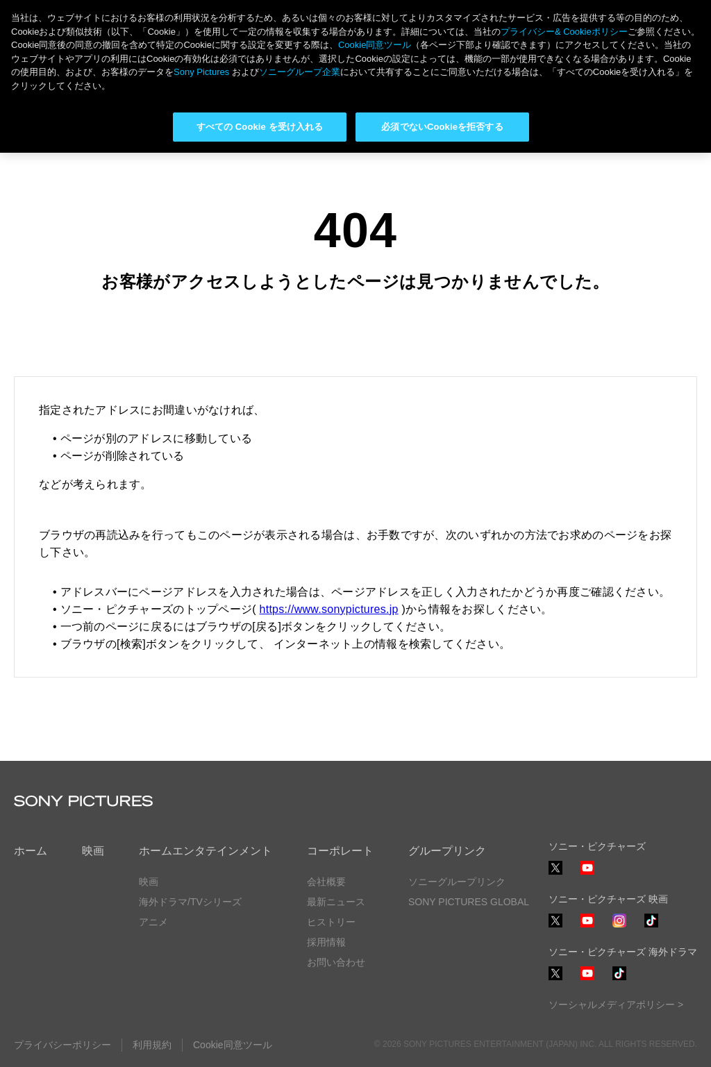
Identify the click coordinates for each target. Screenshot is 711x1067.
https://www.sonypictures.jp (329, 609)
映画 (93, 851)
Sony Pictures (201, 72)
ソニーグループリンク (456, 881)
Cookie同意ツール (232, 1044)
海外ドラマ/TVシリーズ (190, 901)
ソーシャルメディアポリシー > (616, 1004)
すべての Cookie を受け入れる (260, 126)
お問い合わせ (336, 962)
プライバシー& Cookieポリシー (564, 31)
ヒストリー (331, 921)
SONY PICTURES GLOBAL (468, 901)
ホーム (30, 851)
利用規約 (152, 1044)
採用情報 (326, 942)
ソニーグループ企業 (299, 72)
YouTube (587, 874)
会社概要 (326, 881)
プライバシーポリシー (62, 1044)
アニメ (153, 921)
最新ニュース (336, 901)
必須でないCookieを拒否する (442, 126)
